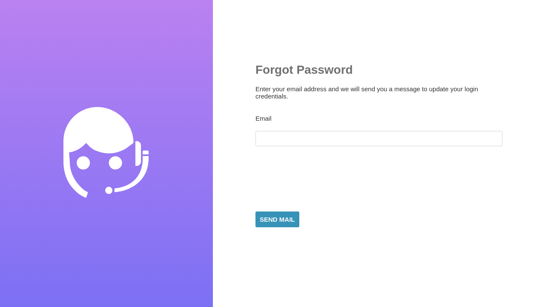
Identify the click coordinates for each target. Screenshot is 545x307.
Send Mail (277, 219)
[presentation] (320, 180)
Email (263, 118)
